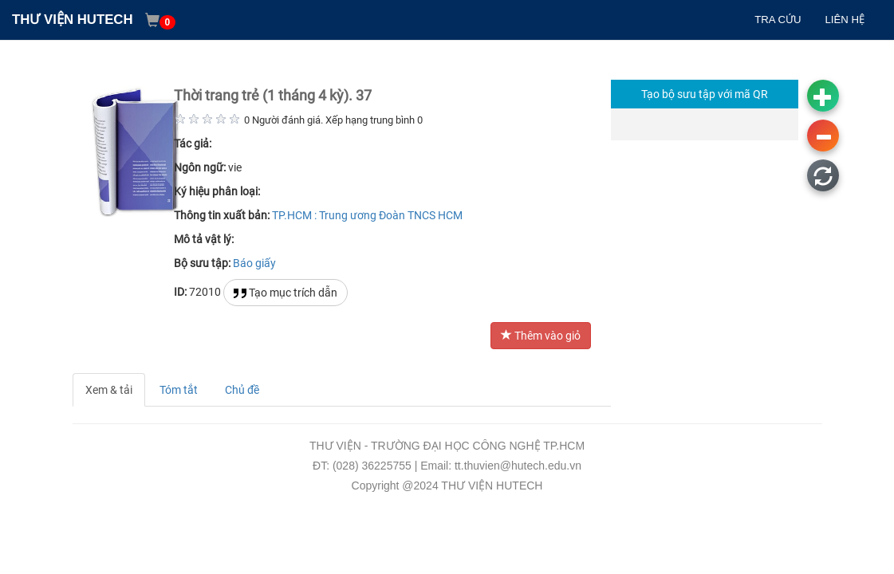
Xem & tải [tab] (108, 389)
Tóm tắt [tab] (179, 389)
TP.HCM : (294, 215)
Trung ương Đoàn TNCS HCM (391, 215)
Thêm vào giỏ (541, 335)
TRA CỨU (777, 20)
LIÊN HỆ (844, 20)
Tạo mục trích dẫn (285, 293)
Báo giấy (254, 263)
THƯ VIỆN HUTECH (72, 19)
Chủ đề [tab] (242, 389)
